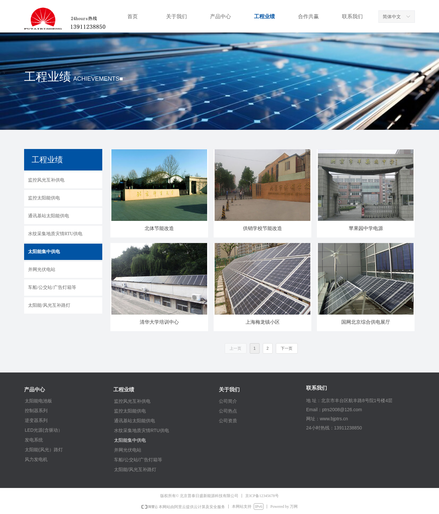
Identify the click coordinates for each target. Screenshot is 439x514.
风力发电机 (36, 459)
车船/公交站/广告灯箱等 (138, 459)
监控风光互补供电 (132, 401)
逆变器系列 (36, 420)
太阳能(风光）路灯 (44, 449)
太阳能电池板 (38, 400)
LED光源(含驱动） (44, 430)
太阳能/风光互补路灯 (135, 469)
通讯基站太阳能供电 (134, 420)
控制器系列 (36, 410)
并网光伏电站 (127, 450)
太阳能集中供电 (130, 440)
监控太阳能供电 (130, 410)
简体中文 (392, 16)
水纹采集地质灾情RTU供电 (141, 430)
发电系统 (34, 439)
